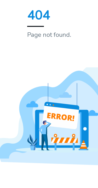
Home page (46, 53)
